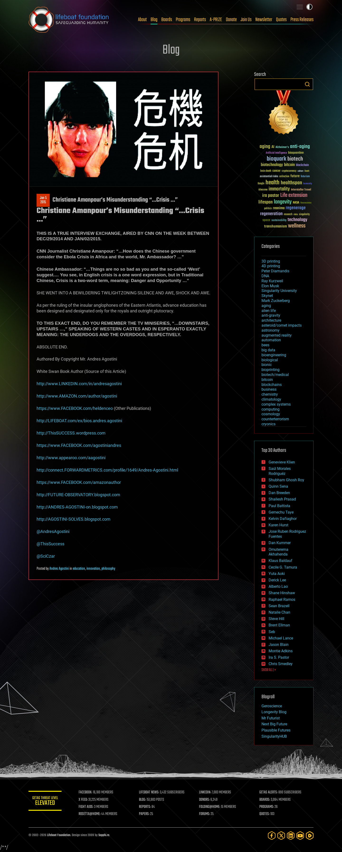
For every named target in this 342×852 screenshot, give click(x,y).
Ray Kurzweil (272, 281)
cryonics (268, 424)
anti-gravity (270, 315)
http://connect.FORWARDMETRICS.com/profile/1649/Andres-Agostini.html (107, 470)
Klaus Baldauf (280, 560)
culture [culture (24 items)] (300, 171)
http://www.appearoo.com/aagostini (71, 457)
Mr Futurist (270, 718)
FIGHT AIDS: (86, 807)
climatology (271, 399)
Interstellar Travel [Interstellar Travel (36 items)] (301, 190)
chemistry (269, 394)
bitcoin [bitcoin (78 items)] (289, 164)
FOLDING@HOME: (209, 807)
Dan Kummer (280, 543)
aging (266, 305)
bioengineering (273, 355)
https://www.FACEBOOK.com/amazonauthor (79, 482)
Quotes (281, 20)
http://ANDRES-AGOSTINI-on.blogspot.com (77, 507)
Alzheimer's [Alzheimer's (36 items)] (282, 147)
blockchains (271, 384)
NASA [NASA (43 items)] (296, 203)
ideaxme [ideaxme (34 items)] (262, 190)
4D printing (270, 266)
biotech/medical (275, 374)
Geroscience (271, 706)
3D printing (270, 261)
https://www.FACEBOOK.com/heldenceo (75, 408)
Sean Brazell (279, 606)
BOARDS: (264, 800)
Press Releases (302, 20)
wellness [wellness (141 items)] (296, 226)
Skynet (267, 295)
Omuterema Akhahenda (278, 552)
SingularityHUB (274, 736)
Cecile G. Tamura (283, 567)
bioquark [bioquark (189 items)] (276, 159)
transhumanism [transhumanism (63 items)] (275, 226)
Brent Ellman (279, 625)
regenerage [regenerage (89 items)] (296, 208)
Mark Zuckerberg (275, 300)
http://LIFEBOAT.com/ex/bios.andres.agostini (79, 420)
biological (269, 360)
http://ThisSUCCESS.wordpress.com (71, 433)
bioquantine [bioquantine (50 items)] (296, 153)
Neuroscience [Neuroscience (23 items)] (305, 203)
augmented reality (276, 335)
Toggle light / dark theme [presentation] (309, 7)
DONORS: (204, 800)
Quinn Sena (278, 486)
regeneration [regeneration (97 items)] (271, 214)
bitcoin (267, 379)
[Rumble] (310, 835)
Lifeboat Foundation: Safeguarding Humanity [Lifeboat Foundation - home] (68, 20)
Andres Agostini (59, 569)
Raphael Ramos (282, 599)
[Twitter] (281, 835)
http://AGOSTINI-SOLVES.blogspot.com (73, 519)
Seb (272, 632)
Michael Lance (281, 638)
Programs (183, 20)
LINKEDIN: (205, 792)
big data (268, 350)
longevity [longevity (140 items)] (283, 202)
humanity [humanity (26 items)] (307, 183)
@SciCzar (46, 556)
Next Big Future (274, 724)
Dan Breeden (279, 493)
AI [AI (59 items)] (272, 147)
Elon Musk (270, 286)
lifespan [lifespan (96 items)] (265, 202)
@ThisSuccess (50, 543)
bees (265, 345)
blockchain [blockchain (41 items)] (302, 165)
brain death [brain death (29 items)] (265, 171)
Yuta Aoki (277, 573)
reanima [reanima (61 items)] (279, 208)
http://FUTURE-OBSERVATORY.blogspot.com (78, 494)
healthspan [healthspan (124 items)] (291, 183)
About (142, 20)
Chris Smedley (281, 664)
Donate (231, 20)
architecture (271, 320)
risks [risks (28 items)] (296, 214)
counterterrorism (275, 419)
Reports (200, 20)
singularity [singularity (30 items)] (304, 214)
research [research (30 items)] (288, 214)
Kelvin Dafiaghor (283, 518)
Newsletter (263, 20)
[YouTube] (300, 835)
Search (307, 84)
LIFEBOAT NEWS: (149, 792)
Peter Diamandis (275, 271)
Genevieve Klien (282, 462)
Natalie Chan (279, 612)
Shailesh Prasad (282, 499)
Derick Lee (277, 580)
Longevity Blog (273, 712)
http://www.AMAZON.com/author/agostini (77, 396)
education (79, 569)
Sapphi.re (103, 835)
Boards (166, 20)
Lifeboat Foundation (58, 835)
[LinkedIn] (290, 835)
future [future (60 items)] (294, 176)
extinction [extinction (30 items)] (284, 176)
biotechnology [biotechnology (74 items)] (272, 164)
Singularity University (279, 290)
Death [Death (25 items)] (306, 171)
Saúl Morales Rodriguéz (280, 471)
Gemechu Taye (281, 512)
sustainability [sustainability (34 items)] (278, 220)
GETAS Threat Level (45, 801)
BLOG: (142, 800)
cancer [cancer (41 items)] (276, 171)
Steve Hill (276, 618)
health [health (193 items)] (273, 182)
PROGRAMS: (266, 807)
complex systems (276, 404)
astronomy (270, 330)
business (268, 389)
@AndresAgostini (53, 531)
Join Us (246, 20)
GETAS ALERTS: (268, 792)
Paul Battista (279, 506)
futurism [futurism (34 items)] (305, 176)
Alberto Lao (278, 586)
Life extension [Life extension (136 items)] (293, 195)
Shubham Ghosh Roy (286, 480)
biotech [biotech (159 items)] (295, 159)
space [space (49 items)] (266, 220)
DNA (265, 276)
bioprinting (270, 369)
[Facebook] (272, 835)
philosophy (108, 569)
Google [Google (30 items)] (261, 183)
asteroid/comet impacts (281, 325)
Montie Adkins (281, 651)
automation (271, 340)
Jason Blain (279, 644)
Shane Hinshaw (282, 593)
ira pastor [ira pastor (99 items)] (270, 195)
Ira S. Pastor (279, 657)
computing (270, 409)
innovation (93, 569)
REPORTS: (145, 807)
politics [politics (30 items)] (268, 208)
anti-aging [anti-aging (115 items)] (300, 147)
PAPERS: (144, 814)
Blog (154, 20)
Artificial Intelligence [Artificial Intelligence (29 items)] (276, 153)
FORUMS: (204, 814)
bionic (266, 364)
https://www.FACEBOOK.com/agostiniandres (79, 445)
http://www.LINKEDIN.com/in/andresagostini (79, 383)
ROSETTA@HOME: (90, 814)
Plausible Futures (275, 730)
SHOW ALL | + (268, 670)
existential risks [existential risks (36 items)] (269, 176)
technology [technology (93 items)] (297, 220)
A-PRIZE (216, 20)
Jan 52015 (43, 200)
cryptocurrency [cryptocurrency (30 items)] (289, 171)
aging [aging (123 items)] (265, 147)
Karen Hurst (278, 525)
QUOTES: (264, 814)
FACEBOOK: (85, 792)
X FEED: (83, 800)
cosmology (270, 414)
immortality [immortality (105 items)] (279, 189)
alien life (268, 310)
